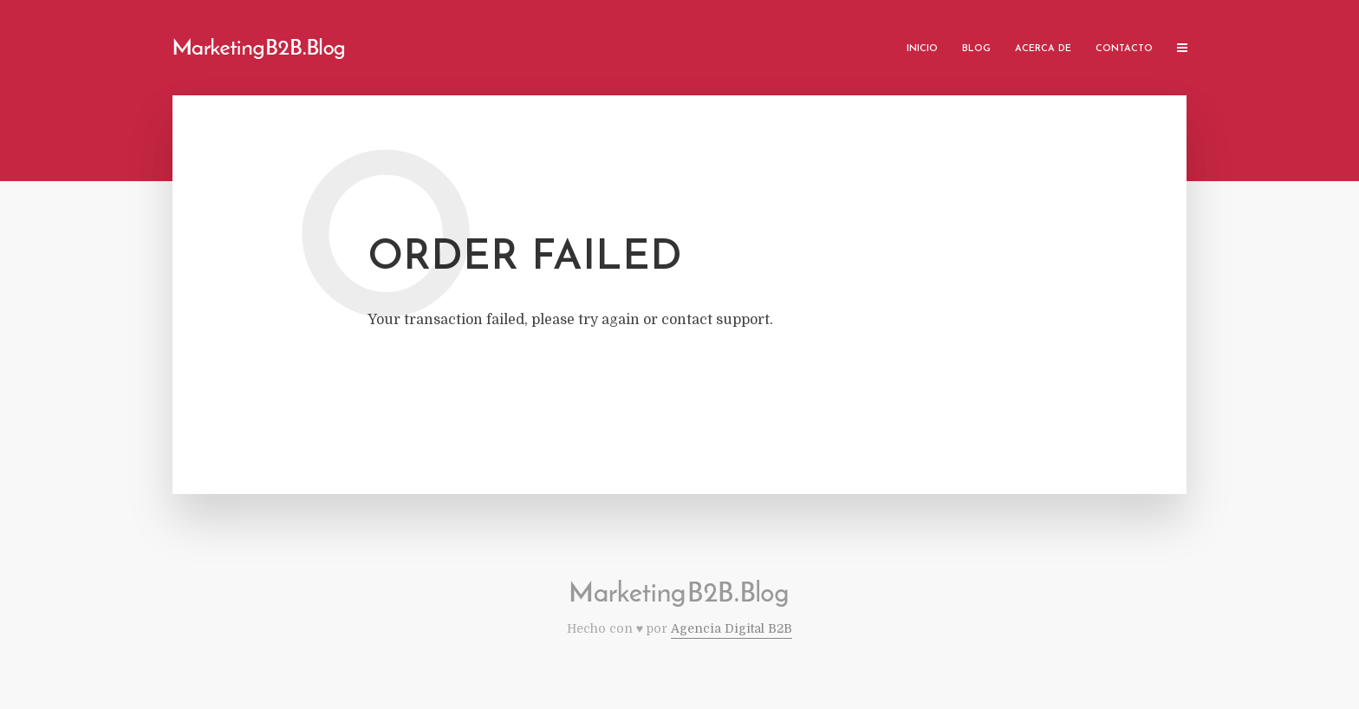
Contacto (1124, 49)
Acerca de (1043, 49)
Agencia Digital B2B (731, 628)
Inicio (922, 49)
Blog (976, 49)
